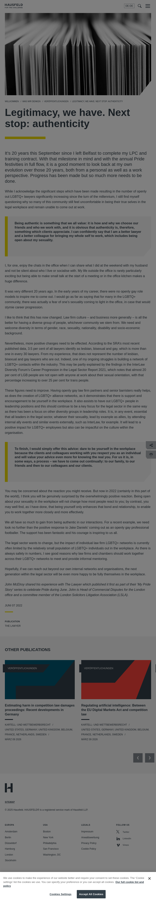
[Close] (149, 881)
